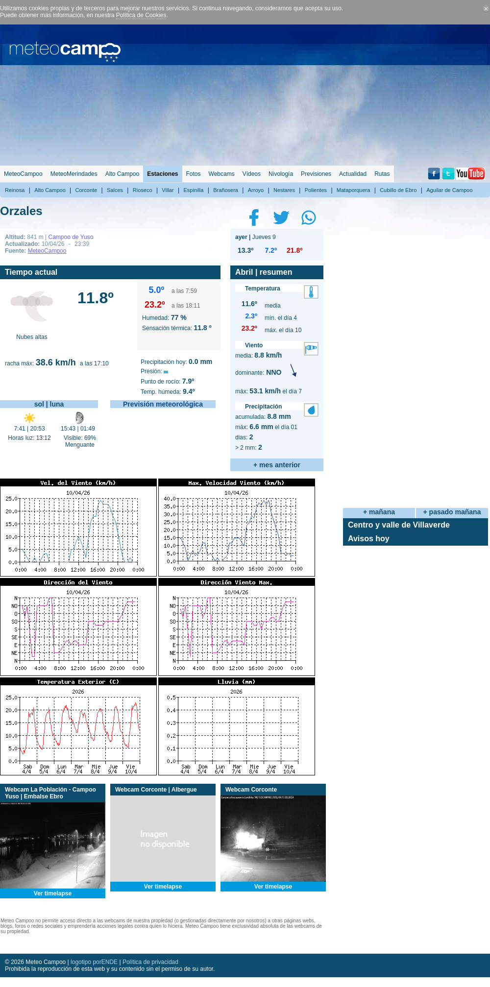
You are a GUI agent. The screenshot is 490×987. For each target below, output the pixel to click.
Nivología (281, 173)
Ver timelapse (53, 893)
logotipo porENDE (94, 962)
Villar (167, 190)
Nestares (284, 190)
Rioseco (142, 190)
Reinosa (14, 190)
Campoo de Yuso (70, 237)
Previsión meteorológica (163, 404)
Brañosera (225, 190)
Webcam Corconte (251, 789)
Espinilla (193, 190)
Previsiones (316, 173)
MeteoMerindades (74, 173)
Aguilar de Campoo (449, 190)
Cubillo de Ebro (398, 190)
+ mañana (379, 512)
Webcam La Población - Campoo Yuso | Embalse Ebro (50, 793)
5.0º (156, 290)
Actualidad (353, 173)
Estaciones (162, 173)
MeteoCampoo (23, 173)
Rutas (382, 173)
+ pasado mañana (452, 512)
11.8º (95, 298)
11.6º (249, 304)
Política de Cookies (141, 15)
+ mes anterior (276, 465)
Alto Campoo (122, 173)
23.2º (155, 305)
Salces (115, 190)
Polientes (316, 190)
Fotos (193, 173)
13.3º (245, 250)
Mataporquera (353, 190)
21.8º (294, 250)
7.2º (271, 250)
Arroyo (256, 190)
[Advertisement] (368, 93)
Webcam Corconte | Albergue (156, 789)
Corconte (86, 190)
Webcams (222, 173)
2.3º (251, 316)
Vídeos (252, 173)
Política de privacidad (150, 962)
